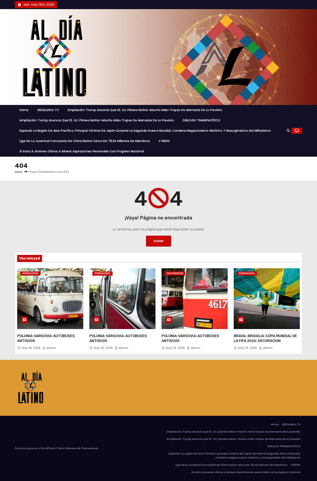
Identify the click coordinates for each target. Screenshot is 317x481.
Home (23, 110)
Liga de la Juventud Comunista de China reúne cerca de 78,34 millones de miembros (84, 141)
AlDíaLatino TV (48, 110)
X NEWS (164, 141)
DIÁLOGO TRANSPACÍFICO (201, 120)
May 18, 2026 (31, 348)
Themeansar (89, 448)
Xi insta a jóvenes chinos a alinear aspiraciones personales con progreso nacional (81, 151)
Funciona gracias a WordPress (35, 448)
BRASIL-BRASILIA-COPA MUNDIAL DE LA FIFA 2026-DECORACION (265, 338)
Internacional (30, 273)
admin (49, 348)
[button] (288, 130)
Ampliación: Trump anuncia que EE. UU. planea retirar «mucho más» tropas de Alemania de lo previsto (145, 110)
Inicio (18, 172)
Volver (158, 241)
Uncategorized (175, 273)
